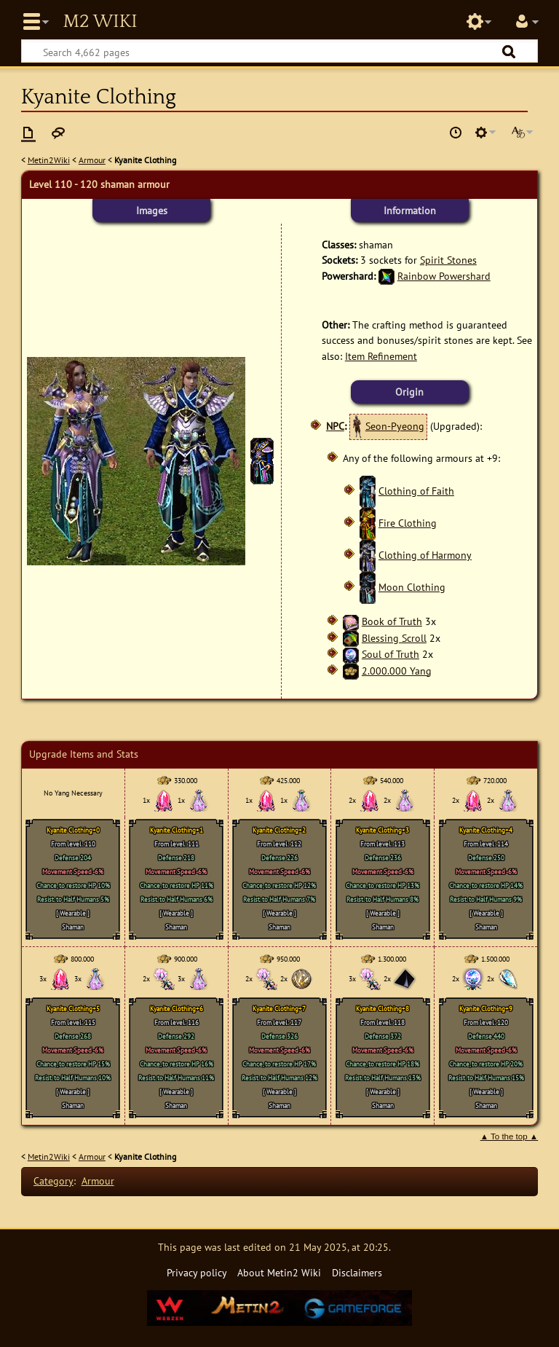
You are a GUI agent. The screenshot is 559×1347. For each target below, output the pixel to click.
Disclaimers (357, 1272)
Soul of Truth (390, 654)
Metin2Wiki (49, 159)
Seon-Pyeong (394, 426)
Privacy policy (197, 1272)
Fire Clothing (407, 523)
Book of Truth (392, 621)
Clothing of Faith (416, 491)
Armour (92, 159)
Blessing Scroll (394, 638)
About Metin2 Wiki (279, 1272)
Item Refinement (381, 356)
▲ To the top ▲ (509, 1136)
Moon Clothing (411, 587)
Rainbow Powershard (444, 276)
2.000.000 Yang (397, 671)
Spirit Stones (448, 260)
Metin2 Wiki (100, 22)
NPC (335, 426)
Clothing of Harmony (425, 555)
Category (53, 1180)
